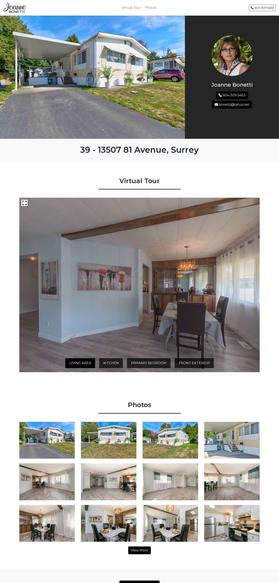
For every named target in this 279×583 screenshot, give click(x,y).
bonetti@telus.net (232, 105)
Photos (150, 8)
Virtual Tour (131, 8)
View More (139, 550)
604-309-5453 (262, 8)
